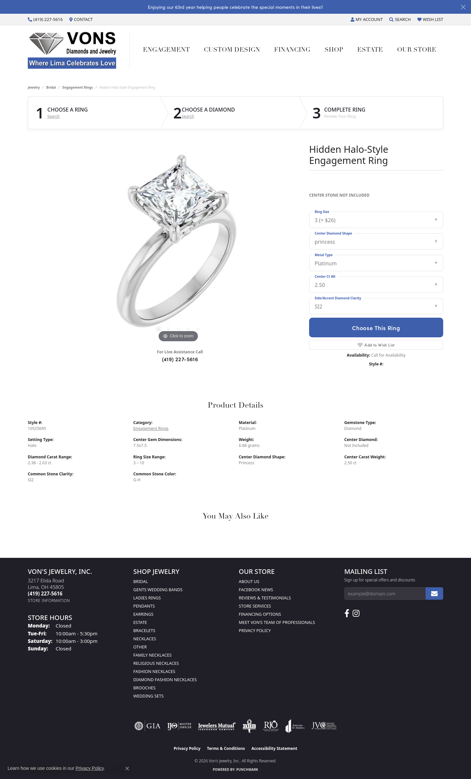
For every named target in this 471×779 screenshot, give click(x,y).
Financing (292, 50)
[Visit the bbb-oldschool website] (249, 726)
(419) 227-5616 (180, 359)
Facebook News (256, 590)
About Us (249, 581)
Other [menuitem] (140, 647)
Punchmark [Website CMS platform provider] (247, 769)
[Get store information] (49, 600)
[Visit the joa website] (295, 726)
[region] (178, 246)
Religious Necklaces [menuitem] (156, 663)
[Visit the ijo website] (179, 726)
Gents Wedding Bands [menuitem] (158, 590)
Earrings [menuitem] (143, 614)
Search (53, 116)
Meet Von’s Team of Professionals (277, 622)
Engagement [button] (166, 50)
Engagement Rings (77, 87)
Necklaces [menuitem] (144, 639)
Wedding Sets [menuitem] (148, 696)
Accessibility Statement (274, 748)
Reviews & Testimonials (265, 598)
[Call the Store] (45, 593)
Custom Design (232, 50)
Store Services (255, 606)
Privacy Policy (255, 630)
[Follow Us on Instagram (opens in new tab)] (356, 613)
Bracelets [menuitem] (144, 630)
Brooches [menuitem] (144, 688)
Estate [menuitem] (140, 622)
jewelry (34, 87)
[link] (45, 19)
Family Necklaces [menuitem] (152, 655)
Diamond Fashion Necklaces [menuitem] (165, 679)
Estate (370, 50)
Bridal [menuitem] (140, 581)
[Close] (463, 7)
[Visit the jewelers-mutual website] (217, 726)
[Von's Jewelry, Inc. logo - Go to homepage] (79, 50)
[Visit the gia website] (147, 726)
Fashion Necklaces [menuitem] (154, 671)
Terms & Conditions (226, 748)
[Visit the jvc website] (324, 726)
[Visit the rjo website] (271, 726)
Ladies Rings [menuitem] (147, 598)
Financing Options (260, 614)
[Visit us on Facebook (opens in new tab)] (346, 613)
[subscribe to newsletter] (434, 593)
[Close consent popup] (127, 768)
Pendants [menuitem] (144, 606)
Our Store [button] (416, 50)
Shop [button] (333, 50)
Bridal (51, 87)
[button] (367, 19)
